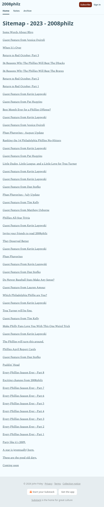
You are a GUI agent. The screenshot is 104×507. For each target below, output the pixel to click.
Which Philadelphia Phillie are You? (25, 295)
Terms (57, 483)
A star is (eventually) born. (18, 450)
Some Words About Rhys (18, 32)
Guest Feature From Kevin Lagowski (25, 264)
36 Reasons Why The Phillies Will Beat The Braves (33, 71)
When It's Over (12, 48)
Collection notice (71, 483)
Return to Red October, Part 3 (21, 55)
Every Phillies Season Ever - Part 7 (23, 388)
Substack (36, 500)
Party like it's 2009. (14, 442)
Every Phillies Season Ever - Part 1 (23, 434)
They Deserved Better (16, 241)
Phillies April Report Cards (19, 349)
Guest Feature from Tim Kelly (21, 202)
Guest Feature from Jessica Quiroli (24, 40)
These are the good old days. (20, 458)
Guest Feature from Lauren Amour (24, 287)
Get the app (67, 491)
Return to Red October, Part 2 (21, 79)
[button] (6, 10)
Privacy (48, 483)
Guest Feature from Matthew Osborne (26, 210)
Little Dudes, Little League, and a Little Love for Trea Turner (40, 164)
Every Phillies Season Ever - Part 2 (23, 427)
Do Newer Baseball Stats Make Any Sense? (28, 280)
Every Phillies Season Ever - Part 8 (23, 372)
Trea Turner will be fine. (17, 310)
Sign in (97, 4)
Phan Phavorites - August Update (23, 133)
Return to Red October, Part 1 (21, 86)
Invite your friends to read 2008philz (25, 233)
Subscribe (85, 4)
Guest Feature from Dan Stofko (22, 187)
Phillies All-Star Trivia (16, 218)
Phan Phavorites (13, 256)
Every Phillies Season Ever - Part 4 (23, 411)
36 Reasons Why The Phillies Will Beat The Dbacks (34, 63)
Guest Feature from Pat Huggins (22, 102)
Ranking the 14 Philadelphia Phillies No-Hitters (32, 140)
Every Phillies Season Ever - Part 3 (23, 419)
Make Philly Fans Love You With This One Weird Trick (36, 326)
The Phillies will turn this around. (23, 341)
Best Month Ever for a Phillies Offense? (27, 110)
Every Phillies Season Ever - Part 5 (23, 403)
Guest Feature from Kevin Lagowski (24, 94)
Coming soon (11, 465)
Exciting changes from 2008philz (23, 380)
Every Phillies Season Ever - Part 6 (23, 396)
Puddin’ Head (11, 365)
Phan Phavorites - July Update (21, 195)
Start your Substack (41, 492)
